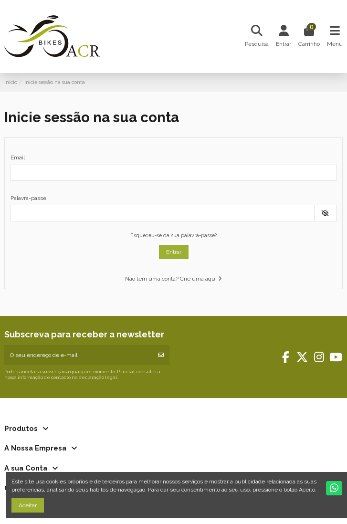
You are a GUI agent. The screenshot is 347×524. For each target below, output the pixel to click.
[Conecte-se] (284, 37)
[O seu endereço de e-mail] (78, 355)
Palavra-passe (28, 198)
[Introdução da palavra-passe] (163, 213)
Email (18, 157)
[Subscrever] (160, 355)
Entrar (173, 252)
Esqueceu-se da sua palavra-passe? (173, 235)
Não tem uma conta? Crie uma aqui (173, 278)
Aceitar (28, 505)
